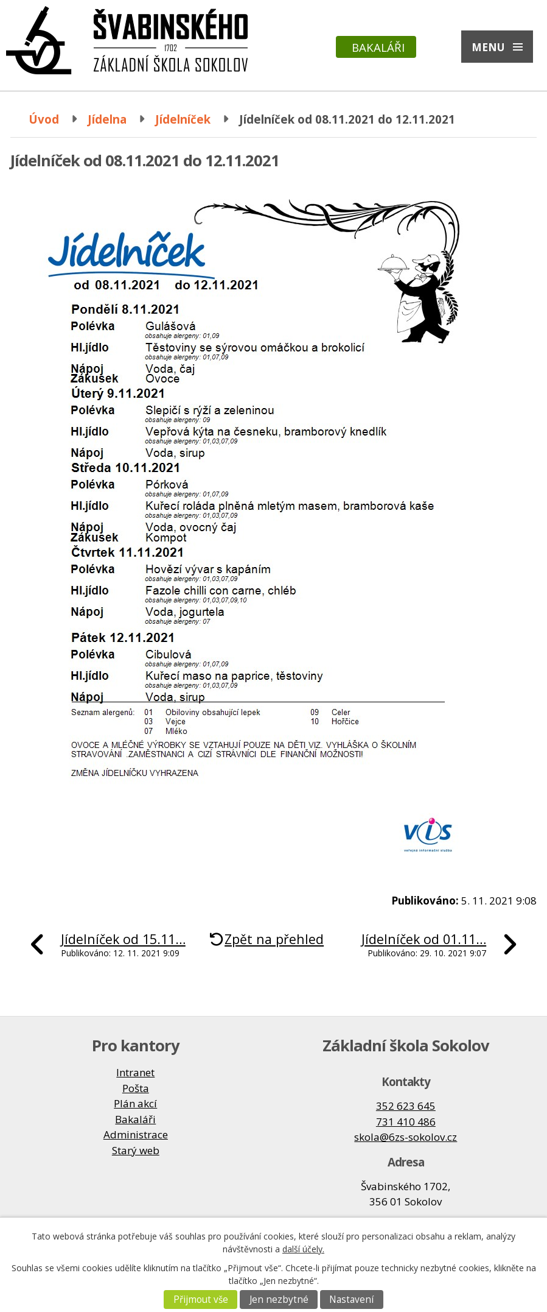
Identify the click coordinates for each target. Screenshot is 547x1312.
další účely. (303, 1249)
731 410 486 (406, 1122)
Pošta (135, 1088)
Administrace (135, 1134)
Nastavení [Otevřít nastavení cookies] (351, 1299)
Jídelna (107, 119)
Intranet (135, 1072)
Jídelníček (183, 119)
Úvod (44, 119)
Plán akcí (135, 1103)
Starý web (135, 1150)
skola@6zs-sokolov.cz (405, 1137)
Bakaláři (378, 47)
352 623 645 (406, 1106)
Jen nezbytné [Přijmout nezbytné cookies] (278, 1299)
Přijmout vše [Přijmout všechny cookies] (200, 1299)
